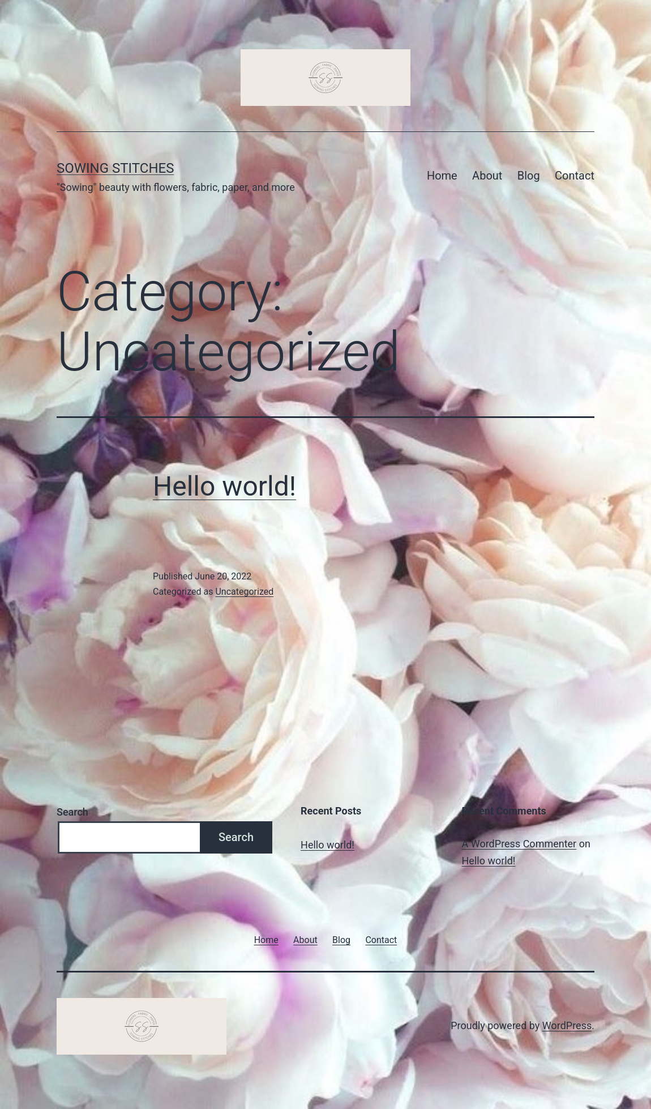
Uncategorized (244, 591)
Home (442, 175)
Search (72, 812)
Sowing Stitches (115, 168)
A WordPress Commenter (519, 844)
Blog (528, 175)
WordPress (567, 1025)
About (487, 175)
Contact (574, 175)
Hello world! (224, 486)
